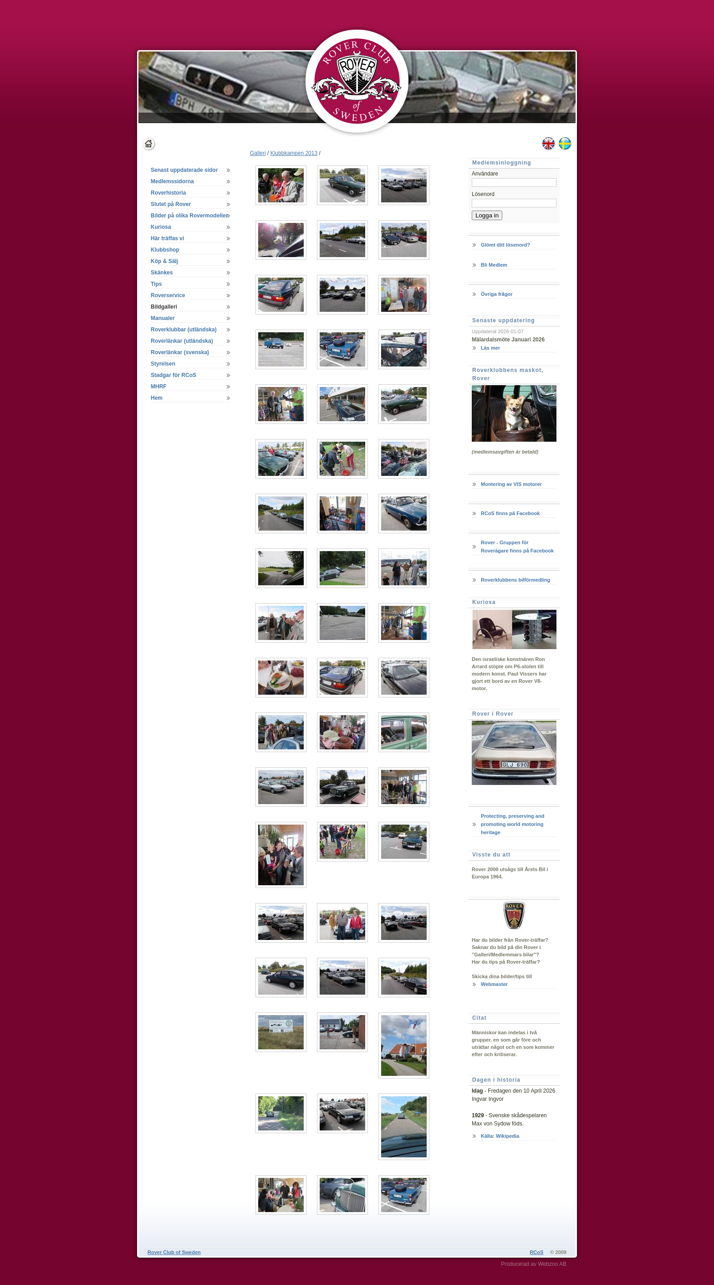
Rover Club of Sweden (174, 1252)
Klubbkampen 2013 (293, 153)
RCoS (536, 1252)
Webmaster (494, 984)
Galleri (258, 153)
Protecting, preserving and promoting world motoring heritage (512, 824)
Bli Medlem (494, 265)
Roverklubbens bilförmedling (515, 580)
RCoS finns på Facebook (510, 513)
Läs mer (490, 348)
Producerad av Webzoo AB (533, 1264)
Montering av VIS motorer (511, 484)
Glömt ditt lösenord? (505, 245)
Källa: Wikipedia (500, 1136)
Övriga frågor (497, 294)
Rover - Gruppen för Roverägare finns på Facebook (517, 546)
